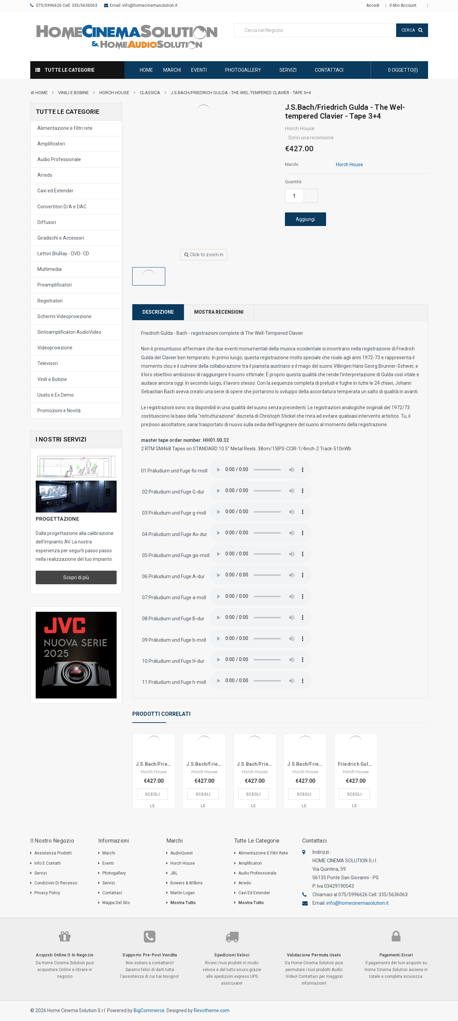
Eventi (203, 70)
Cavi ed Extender (55, 190)
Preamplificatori (54, 285)
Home (146, 70)
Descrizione (158, 312)
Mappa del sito (116, 902)
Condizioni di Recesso (55, 883)
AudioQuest (181, 853)
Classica (150, 92)
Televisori (47, 363)
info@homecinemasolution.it (149, 5)
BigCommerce (149, 1010)
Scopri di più (76, 577)
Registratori (50, 301)
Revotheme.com (212, 1010)
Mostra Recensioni (218, 312)
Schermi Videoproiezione (64, 316)
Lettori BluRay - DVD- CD (63, 253)
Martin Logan (182, 892)
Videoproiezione (54, 347)
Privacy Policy (47, 892)
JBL (173, 873)
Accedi (372, 5)
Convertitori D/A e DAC (61, 206)
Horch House (114, 92)
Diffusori (46, 222)
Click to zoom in (203, 254)
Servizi (292, 70)
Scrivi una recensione (311, 137)
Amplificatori (51, 143)
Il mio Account (405, 5)
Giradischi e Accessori (60, 238)
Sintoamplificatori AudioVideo (69, 332)
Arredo (44, 175)
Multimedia (49, 269)
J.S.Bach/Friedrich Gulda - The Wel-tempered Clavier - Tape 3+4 (241, 92)
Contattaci (329, 70)
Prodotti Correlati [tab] (161, 714)
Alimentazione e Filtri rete (64, 128)
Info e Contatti (47, 863)
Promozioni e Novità (59, 410)
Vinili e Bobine (73, 92)
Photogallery (247, 70)
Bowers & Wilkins (186, 883)
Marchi (172, 70)
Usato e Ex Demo (55, 395)
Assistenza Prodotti (53, 853)
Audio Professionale (59, 159)
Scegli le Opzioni (152, 796)
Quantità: (293, 181)
